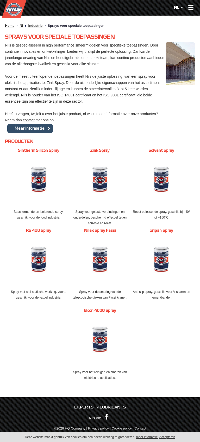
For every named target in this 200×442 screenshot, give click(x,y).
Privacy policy (98, 428)
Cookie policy (121, 428)
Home (9, 26)
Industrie (35, 26)
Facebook (106, 416)
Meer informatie (30, 128)
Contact (140, 428)
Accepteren (167, 437)
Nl (21, 26)
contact (29, 120)
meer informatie (147, 437)
